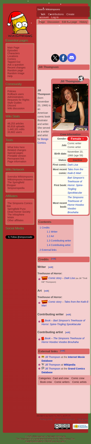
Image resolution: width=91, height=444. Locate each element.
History (83, 21)
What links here (16, 147)
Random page (15, 70)
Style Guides (14, 102)
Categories (45, 378)
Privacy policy (46, 419)
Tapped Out (13, 61)
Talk (43, 14)
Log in (55, 17)
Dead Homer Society (18, 211)
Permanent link (15, 158)
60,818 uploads (16, 126)
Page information (16, 161)
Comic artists (79, 382)
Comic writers (61, 382)
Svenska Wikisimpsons (20, 176)
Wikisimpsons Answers (20, 179)
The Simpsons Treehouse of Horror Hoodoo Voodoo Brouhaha (76, 205)
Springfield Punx (16, 208)
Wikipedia (69, 364)
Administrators (15, 97)
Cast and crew (61, 378)
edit (53, 258)
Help (10, 76)
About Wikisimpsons (65, 419)
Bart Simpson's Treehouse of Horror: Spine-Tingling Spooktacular (76, 185)
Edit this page (69, 21)
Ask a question (15, 64)
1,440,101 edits (16, 129)
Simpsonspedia (16, 188)
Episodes (12, 50)
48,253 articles (15, 123)
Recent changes (16, 67)
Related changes (16, 150)
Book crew (46, 382)
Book (47, 320)
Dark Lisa (73, 164)
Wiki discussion (16, 108)
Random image (15, 73)
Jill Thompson (52, 357)
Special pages (15, 153)
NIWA (10, 217)
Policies (11, 91)
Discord (11, 105)
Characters (13, 53)
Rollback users (15, 94)
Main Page (13, 47)
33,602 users (14, 132)
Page (42, 21)
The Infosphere (15, 214)
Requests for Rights (18, 99)
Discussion (53, 21)
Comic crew (77, 378)
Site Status (83, 421)
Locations (12, 56)
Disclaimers (82, 419)
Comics (11, 59)
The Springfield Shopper (15, 184)
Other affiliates (15, 220)
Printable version (16, 155)
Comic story (54, 278)
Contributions (56, 14)
